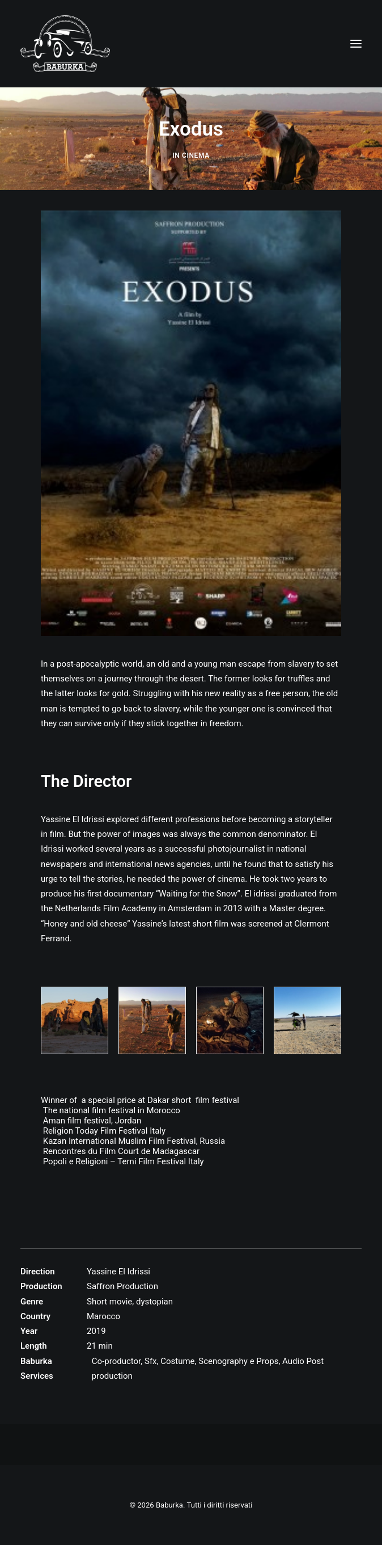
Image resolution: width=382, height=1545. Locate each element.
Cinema (196, 155)
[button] (356, 43)
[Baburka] (65, 43)
